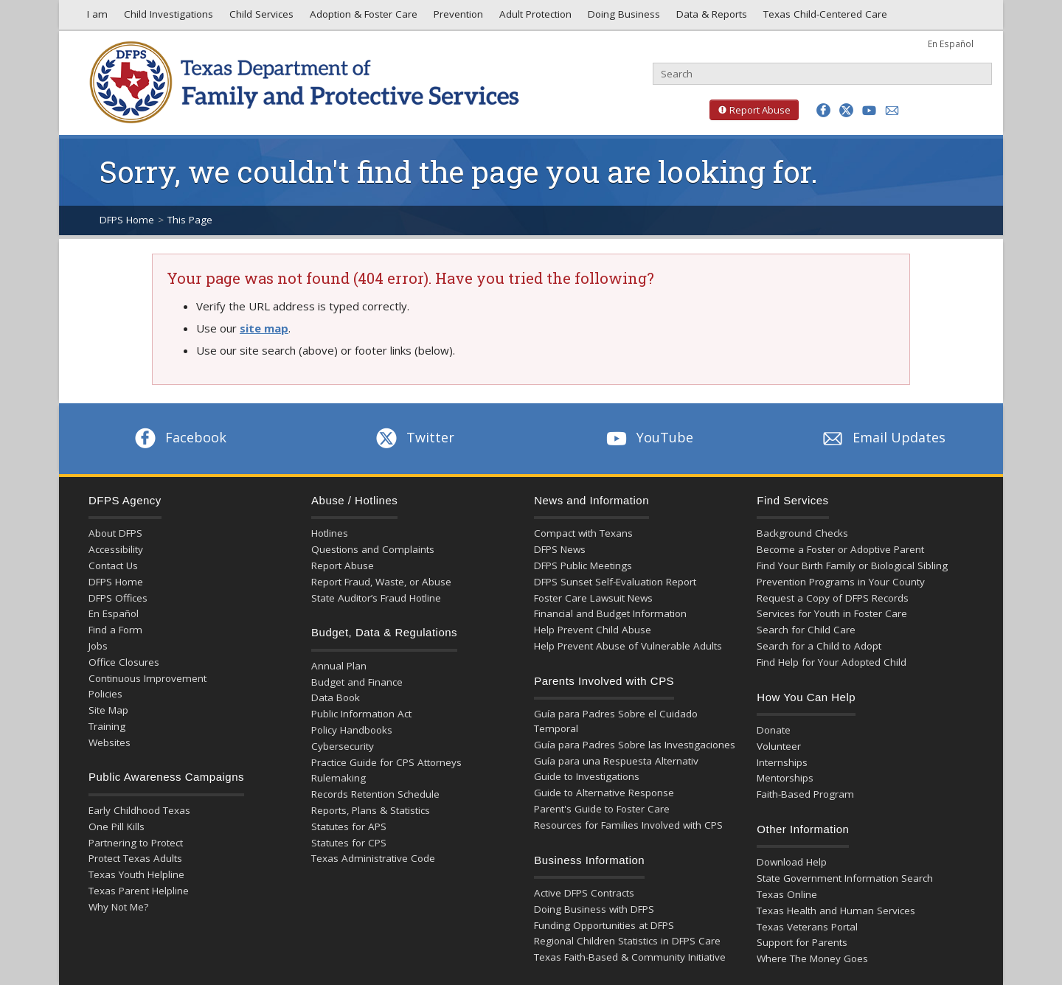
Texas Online (787, 894)
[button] (823, 110)
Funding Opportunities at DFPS (604, 925)
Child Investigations (167, 17)
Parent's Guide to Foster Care (602, 808)
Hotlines (329, 533)
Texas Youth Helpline (136, 874)
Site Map (108, 710)
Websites (109, 742)
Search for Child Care (806, 629)
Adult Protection (534, 17)
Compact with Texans (583, 533)
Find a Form (115, 629)
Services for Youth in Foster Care (832, 613)
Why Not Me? (118, 906)
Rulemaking (338, 777)
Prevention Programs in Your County (841, 581)
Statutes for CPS (348, 842)
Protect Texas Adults (135, 858)
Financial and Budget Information (610, 613)
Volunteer (779, 746)
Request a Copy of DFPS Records (833, 598)
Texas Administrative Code (373, 858)
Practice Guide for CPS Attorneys (386, 762)
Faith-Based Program (805, 794)
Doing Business (622, 17)
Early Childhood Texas (139, 810)
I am (94, 17)
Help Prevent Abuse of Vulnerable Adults (628, 645)
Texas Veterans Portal (807, 926)
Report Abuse (750, 109)
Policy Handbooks (351, 730)
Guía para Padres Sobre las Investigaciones (634, 744)
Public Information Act (361, 713)
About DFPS (115, 533)
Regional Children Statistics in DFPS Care (627, 940)
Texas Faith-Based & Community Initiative (630, 957)
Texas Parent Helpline (138, 890)
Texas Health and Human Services (836, 910)
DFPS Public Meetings (583, 565)
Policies (105, 693)
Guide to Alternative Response (604, 792)
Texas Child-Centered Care (823, 17)
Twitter (413, 437)
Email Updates (882, 437)
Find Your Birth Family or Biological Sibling (852, 565)
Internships (782, 762)
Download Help (792, 862)
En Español (951, 43)
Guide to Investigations (586, 776)
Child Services (259, 17)
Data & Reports (710, 17)
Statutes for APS (348, 826)
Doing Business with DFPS (594, 909)
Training (106, 726)
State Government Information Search (845, 878)
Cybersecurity (342, 746)
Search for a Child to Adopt (819, 645)
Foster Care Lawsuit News (593, 598)
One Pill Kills (116, 826)
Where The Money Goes (812, 958)
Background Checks (802, 533)
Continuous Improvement (147, 678)
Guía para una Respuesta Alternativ (616, 761)
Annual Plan (339, 665)
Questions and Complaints (372, 549)
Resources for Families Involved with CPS (628, 825)
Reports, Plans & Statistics (370, 810)
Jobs (98, 645)
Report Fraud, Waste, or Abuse (381, 581)
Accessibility (115, 549)
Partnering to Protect (135, 842)
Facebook (179, 437)
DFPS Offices (118, 598)
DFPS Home (127, 219)
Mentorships (785, 777)
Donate (774, 730)
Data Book (335, 697)
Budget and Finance (357, 682)
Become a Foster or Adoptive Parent (840, 549)
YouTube (648, 437)
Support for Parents (802, 942)
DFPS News (560, 549)
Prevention (457, 17)
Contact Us (113, 565)
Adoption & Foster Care (362, 17)
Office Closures (123, 662)
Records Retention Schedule (375, 794)
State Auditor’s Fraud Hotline (376, 598)
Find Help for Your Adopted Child (831, 662)
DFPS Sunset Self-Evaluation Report (615, 581)
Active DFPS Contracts (584, 892)
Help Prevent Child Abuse (592, 629)
